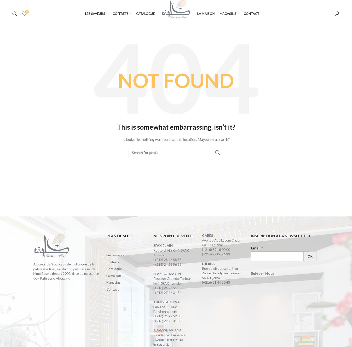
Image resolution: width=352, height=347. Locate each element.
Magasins (113, 286)
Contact (112, 293)
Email (257, 251)
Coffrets (112, 265)
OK (310, 260)
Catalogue (114, 272)
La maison (113, 279)
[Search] (176, 156)
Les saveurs (115, 258)
